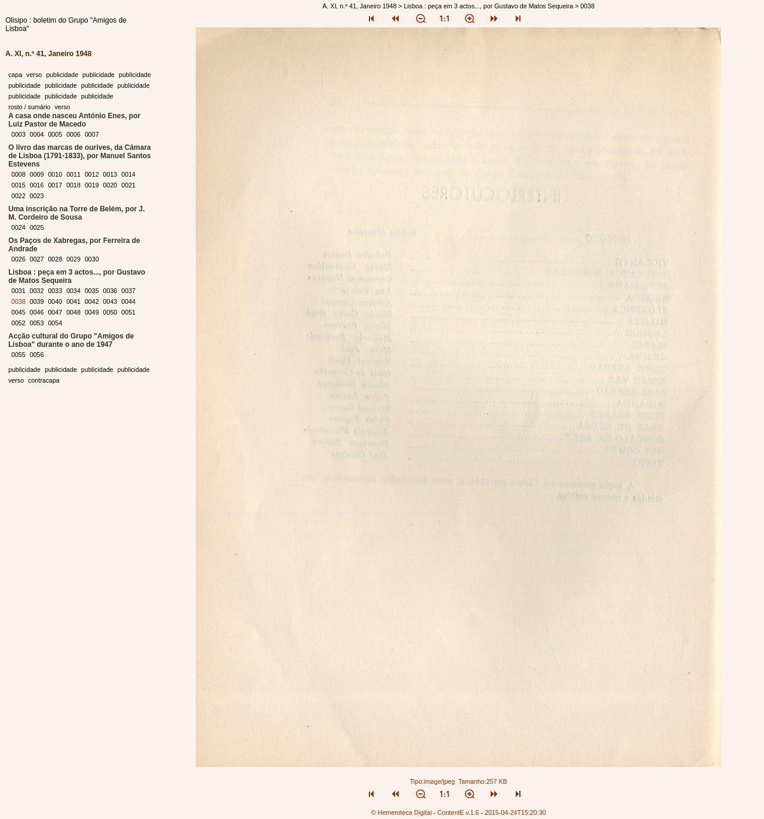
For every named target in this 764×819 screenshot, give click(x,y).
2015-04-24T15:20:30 (515, 812)
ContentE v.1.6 (458, 812)
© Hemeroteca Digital (401, 812)
